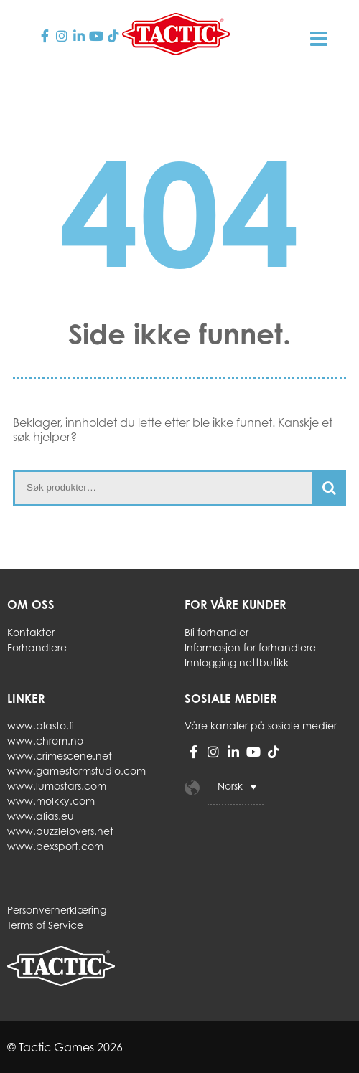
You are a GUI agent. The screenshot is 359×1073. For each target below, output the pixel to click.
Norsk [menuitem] (230, 786)
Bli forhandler (216, 632)
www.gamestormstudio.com (76, 771)
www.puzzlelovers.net (60, 831)
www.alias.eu (40, 816)
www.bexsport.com (55, 846)
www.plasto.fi (40, 725)
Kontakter (31, 632)
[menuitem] (236, 787)
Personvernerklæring (56, 910)
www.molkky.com (51, 801)
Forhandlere (37, 647)
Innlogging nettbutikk (237, 662)
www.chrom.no (45, 740)
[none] (262, 787)
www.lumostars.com (56, 786)
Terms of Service (45, 925)
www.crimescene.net (59, 756)
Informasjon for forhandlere (250, 647)
